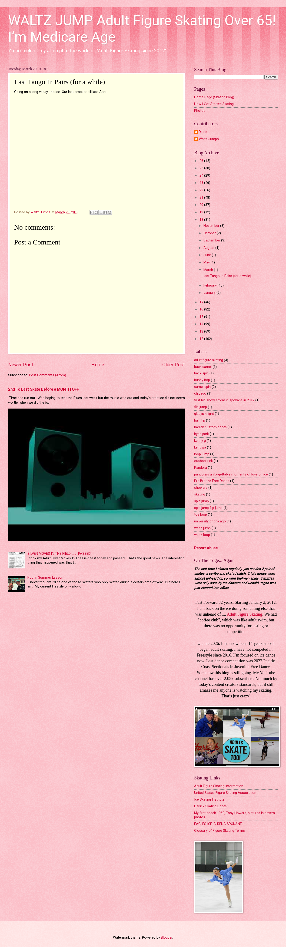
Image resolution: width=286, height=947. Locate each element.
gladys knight (204, 414)
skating (199, 494)
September (212, 240)
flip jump (200, 407)
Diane (203, 132)
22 (202, 190)
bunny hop (202, 380)
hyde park (201, 434)
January (209, 292)
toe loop (200, 514)
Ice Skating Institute (209, 799)
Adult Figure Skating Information (218, 786)
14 (202, 324)
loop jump (201, 454)
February (210, 285)
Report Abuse (206, 548)
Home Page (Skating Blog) (214, 97)
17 (202, 302)
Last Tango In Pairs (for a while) (227, 276)
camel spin (202, 387)
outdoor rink (203, 461)
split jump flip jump (208, 508)
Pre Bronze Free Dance (211, 481)
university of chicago (210, 521)
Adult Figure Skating (244, 614)
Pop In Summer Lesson (45, 577)
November (211, 226)
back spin (201, 373)
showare (200, 487)
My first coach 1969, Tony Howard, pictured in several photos (235, 815)
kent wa (200, 447)
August (209, 248)
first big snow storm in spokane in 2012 (224, 400)
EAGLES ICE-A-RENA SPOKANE (218, 824)
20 (202, 205)
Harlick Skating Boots (210, 806)
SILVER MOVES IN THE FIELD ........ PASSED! (59, 553)
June (207, 255)
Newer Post (20, 364)
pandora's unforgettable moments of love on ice (231, 474)
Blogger (166, 937)
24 (202, 175)
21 (202, 197)
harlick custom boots (210, 427)
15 (202, 317)
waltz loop (202, 535)
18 (202, 220)
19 (202, 212)
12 (202, 339)
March (208, 270)
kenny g (200, 441)
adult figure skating (208, 360)
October (210, 233)
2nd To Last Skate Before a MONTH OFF (43, 389)
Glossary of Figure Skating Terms (219, 830)
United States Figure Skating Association (225, 793)
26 (202, 161)
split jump (201, 501)
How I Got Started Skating (214, 104)
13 (202, 331)
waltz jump (202, 528)
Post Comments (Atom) (47, 375)
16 (202, 309)
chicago (200, 393)
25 (202, 168)
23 (202, 183)
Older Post (173, 364)
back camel (203, 367)
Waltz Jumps (209, 139)
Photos (199, 111)
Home (97, 364)
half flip (199, 420)
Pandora (200, 467)
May (207, 262)
